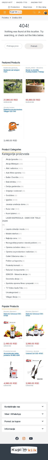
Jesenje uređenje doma (13, 204)
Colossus (29, 351)
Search (34, 12)
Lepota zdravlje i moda (13, 229)
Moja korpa (27, 7)
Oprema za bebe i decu (13, 247)
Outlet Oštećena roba (12, 256)
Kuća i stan (8, 209)
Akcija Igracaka (10, 159)
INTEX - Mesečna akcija (34, 68)
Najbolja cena (9, 238)
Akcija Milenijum (10, 164)
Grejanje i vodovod (11, 191)
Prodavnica (13, 7)
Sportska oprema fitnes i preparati (18, 283)
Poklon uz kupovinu (12, 261)
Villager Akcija (9, 297)
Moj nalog (41, 7)
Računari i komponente (13, 270)
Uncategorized (10, 292)
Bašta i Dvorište (10, 177)
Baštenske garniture (10, 68)
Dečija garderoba (11, 186)
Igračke (7, 200)
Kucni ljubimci (9, 213)
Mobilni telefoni (10, 234)
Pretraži (34, 46)
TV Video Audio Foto (12, 288)
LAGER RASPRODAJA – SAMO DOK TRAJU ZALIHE (21, 219)
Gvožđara (8, 195)
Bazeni (28, 68)
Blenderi (6, 311)
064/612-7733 (21, 2)
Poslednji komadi (11, 265)
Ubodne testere (9, 107)
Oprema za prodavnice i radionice (18, 252)
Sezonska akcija (10, 279)
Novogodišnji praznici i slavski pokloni (19, 243)
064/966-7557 (36, 2)
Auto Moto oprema (11, 173)
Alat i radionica (10, 168)
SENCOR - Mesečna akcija (14, 274)
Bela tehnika (9, 182)
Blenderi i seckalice (10, 312)
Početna (5, 18)
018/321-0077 (7, 2)
